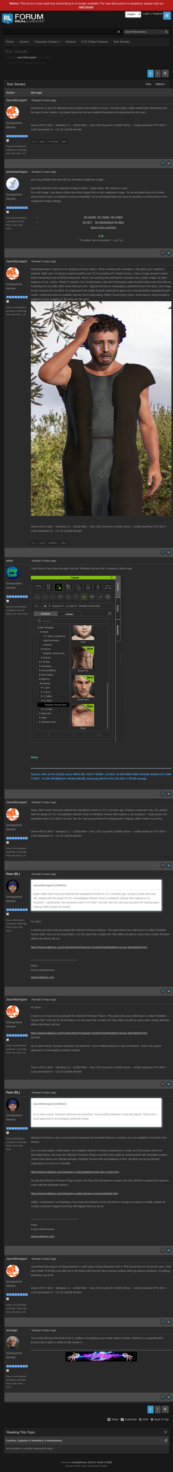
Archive (24, 41)
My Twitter (104, 217)
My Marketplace (104, 222)
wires (9, 560)
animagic (12, 1330)
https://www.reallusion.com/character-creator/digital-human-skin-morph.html (75, 1172)
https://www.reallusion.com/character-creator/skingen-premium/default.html (74, 1193)
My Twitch (117, 217)
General (70, 41)
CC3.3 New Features (94, 41)
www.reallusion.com (42, 977)
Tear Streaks (122, 41)
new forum (86, 7)
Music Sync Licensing (103, 227)
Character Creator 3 (47, 41)
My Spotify (90, 217)
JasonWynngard (26, 57)
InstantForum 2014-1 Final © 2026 (92, 1462)
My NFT (87, 222)
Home (10, 41)
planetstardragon (17, 171)
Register (158, 13)
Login (146, 13)
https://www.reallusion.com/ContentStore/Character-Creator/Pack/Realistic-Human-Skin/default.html (89, 947)
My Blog (119, 222)
